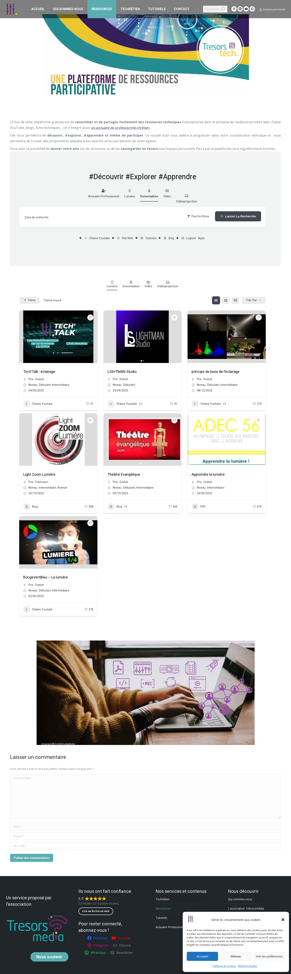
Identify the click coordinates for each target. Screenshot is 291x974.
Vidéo (167, 193)
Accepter (202, 956)
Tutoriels (148, 238)
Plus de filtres (198, 216)
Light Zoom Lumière (39, 474)
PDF (199, 506)
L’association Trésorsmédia (246, 908)
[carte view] (235, 300)
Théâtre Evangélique (124, 474)
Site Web (125, 238)
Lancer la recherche (238, 216)
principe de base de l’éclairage (215, 371)
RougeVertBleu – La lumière (45, 577)
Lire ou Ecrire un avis (95, 911)
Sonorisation (149, 193)
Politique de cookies (224, 966)
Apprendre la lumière (208, 474)
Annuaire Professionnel (103, 193)
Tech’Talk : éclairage (39, 371)
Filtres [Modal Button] (30, 300)
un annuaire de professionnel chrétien (120, 127)
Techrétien (163, 899)
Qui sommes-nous (240, 899)
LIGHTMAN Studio (122, 371)
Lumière (129, 193)
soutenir (49, 956)
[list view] (226, 300)
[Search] (215, 9)
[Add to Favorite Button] (90, 317)
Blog (168, 238)
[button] (283, 920)
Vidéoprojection (186, 198)
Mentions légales (247, 966)
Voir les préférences (269, 956)
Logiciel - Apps (193, 238)
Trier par (251, 300)
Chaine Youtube (97, 238)
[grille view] (216, 300)
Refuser (236, 956)
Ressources (163, 908)
